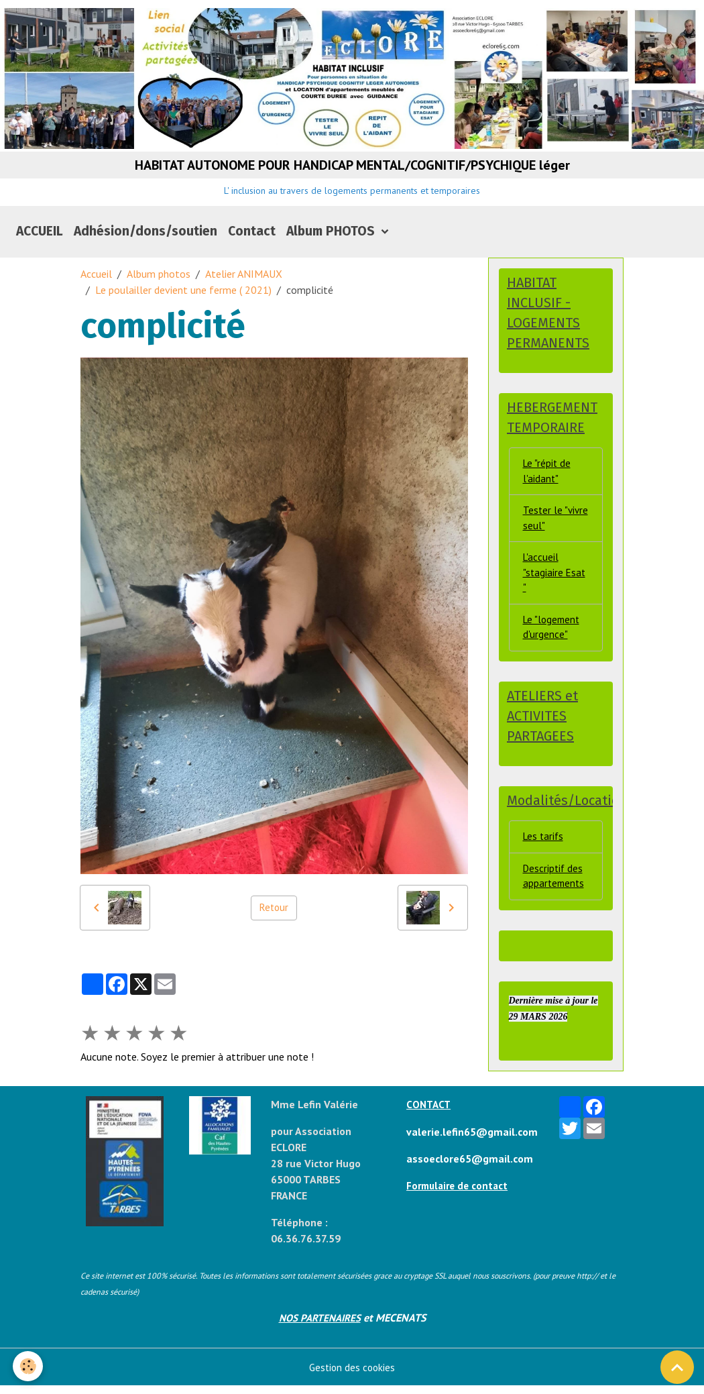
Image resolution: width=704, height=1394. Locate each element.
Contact (252, 239)
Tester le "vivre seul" (548, 531)
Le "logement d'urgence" (553, 645)
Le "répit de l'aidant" (548, 482)
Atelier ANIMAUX (243, 281)
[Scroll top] (677, 1367)
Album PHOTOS (332, 239)
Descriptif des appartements (555, 899)
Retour (273, 915)
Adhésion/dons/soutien (145, 239)
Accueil (96, 281)
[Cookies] (28, 1366)
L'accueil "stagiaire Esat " (555, 588)
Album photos (158, 281)
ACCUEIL (39, 239)
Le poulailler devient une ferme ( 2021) (183, 298)
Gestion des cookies (352, 1375)
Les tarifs (544, 858)
